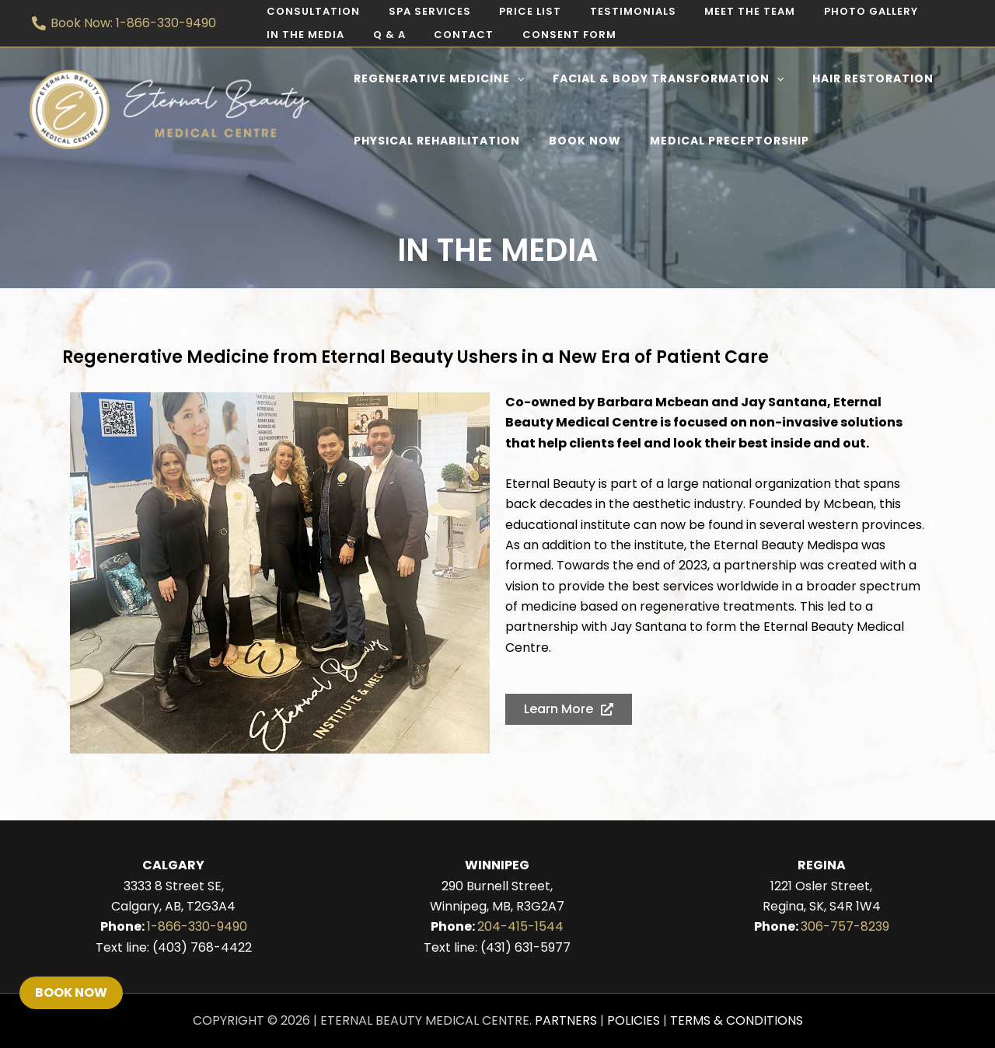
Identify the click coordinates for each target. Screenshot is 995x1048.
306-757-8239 (845, 926)
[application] (513, 78)
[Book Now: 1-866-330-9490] (124, 23)
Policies (633, 1020)
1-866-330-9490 (197, 926)
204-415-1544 (520, 926)
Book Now (71, 992)
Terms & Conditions (736, 1020)
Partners (566, 1020)
